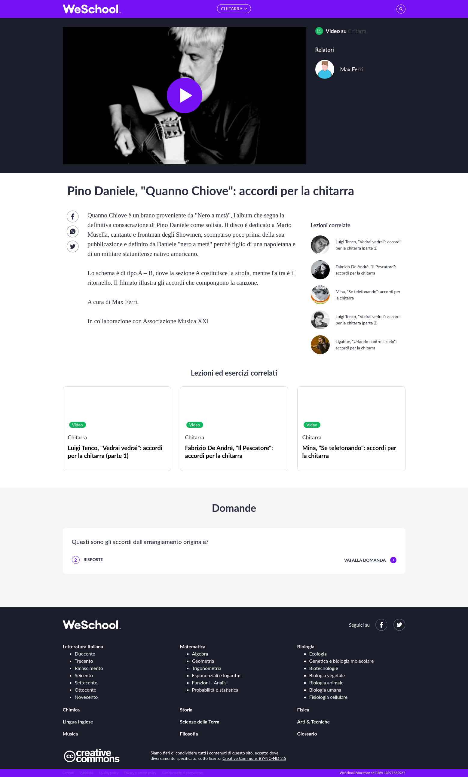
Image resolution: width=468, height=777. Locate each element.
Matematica (193, 646)
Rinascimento (89, 668)
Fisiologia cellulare (328, 697)
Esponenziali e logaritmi (217, 675)
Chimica (71, 709)
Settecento (86, 682)
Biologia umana (325, 690)
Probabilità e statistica (215, 690)
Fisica (303, 709)
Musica (70, 733)
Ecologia (318, 653)
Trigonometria (207, 668)
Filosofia (189, 733)
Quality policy (108, 773)
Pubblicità (87, 773)
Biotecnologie (323, 668)
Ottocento (85, 690)
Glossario (307, 733)
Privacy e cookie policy (140, 773)
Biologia (305, 646)
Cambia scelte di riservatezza (182, 773)
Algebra (200, 653)
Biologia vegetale (327, 675)
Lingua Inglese (78, 721)
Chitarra (357, 31)
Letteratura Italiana (83, 646)
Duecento (85, 653)
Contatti (68, 773)
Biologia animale (326, 682)
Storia (186, 709)
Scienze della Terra (199, 721)
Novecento (86, 697)
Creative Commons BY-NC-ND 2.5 (254, 758)
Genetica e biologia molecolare (341, 661)
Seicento (84, 675)
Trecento (84, 661)
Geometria (203, 661)
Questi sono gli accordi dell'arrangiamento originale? (140, 541)
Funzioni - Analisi (210, 682)
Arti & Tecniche (313, 721)
